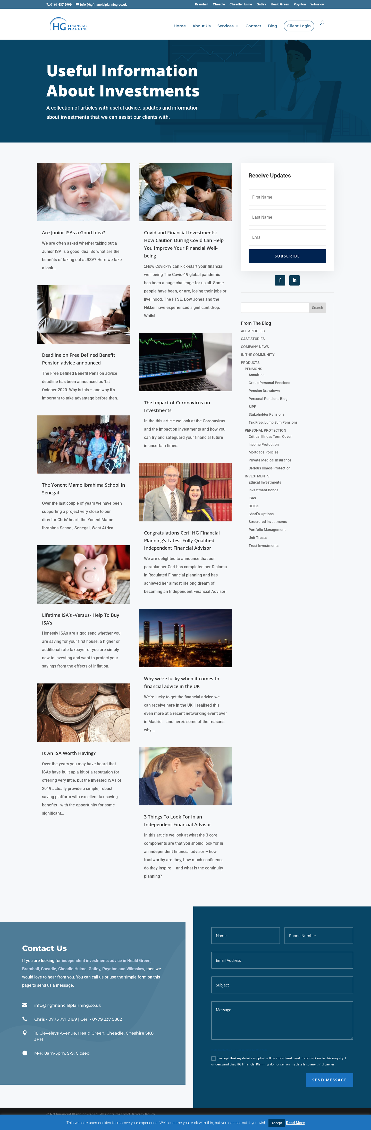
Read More (295, 1122)
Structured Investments (268, 522)
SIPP (252, 407)
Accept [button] (277, 1123)
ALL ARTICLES (253, 331)
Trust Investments (264, 546)
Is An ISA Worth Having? (69, 753)
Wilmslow (317, 4)
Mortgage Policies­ (264, 452)
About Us (201, 26)
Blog (272, 26)
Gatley (261, 4)
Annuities (256, 375)
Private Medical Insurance (270, 460)
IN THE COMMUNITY (258, 355)
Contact (253, 26)
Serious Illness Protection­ (270, 468)
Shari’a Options (261, 514)
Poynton (300, 4)
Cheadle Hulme (241, 4)
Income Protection (264, 444)
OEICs (253, 506)
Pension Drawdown (264, 391)
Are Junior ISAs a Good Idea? (73, 232)
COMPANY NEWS (255, 347)
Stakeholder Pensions (266, 414)
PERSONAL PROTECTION (265, 430)
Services (225, 26)
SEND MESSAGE (329, 1079)
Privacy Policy (143, 1114)
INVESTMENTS (257, 476)
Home (180, 26)
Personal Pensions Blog (268, 399)
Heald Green (280, 4)
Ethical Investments (265, 482)
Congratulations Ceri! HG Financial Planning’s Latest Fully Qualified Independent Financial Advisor (182, 540)
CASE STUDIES (253, 339)
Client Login (299, 26)
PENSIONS (253, 369)
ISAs (252, 498)
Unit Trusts (258, 538)
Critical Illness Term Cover (270, 436)
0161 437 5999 (61, 4)
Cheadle (219, 4)
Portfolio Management (267, 530)
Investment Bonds (263, 490)
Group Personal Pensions (269, 383)
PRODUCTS (250, 363)
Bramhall (201, 4)
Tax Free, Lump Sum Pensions (273, 422)
